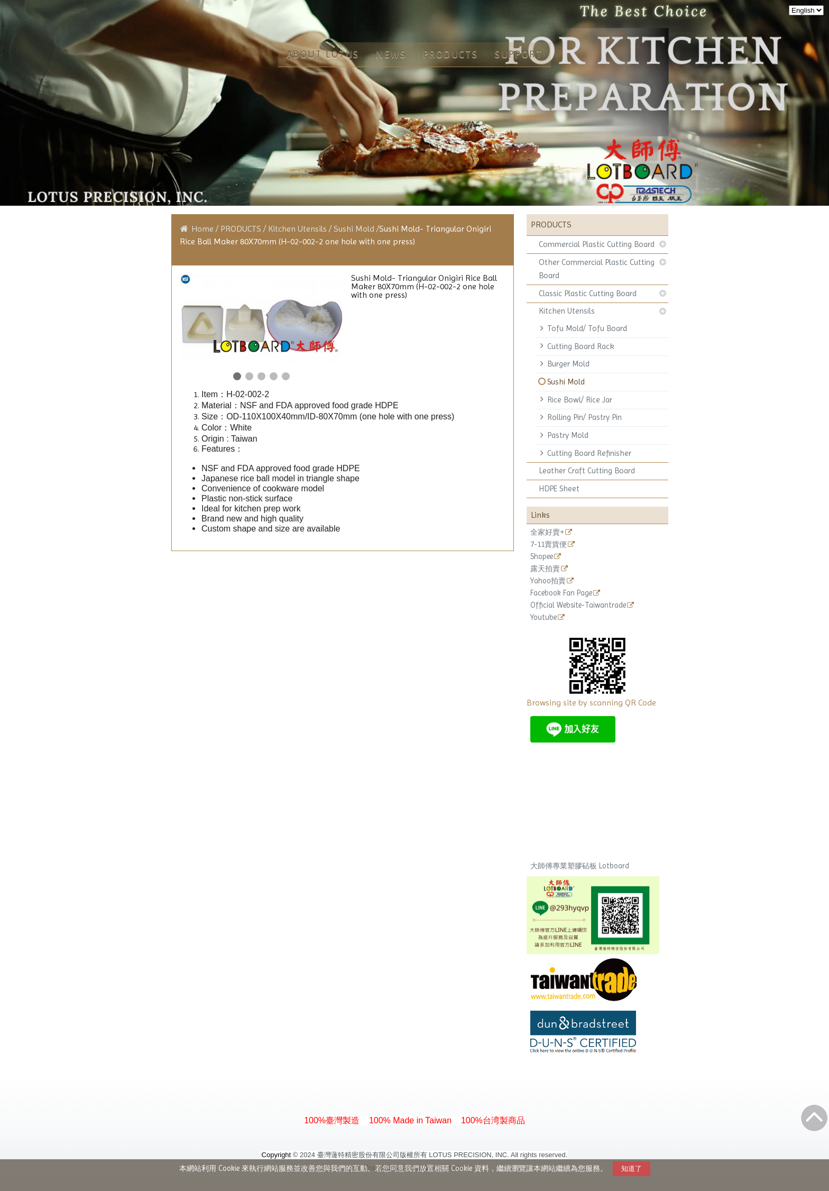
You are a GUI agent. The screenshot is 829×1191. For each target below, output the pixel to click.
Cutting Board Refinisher (589, 453)
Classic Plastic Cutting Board (588, 293)
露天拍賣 (545, 569)
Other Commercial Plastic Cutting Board (597, 269)
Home (202, 229)
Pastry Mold (567, 435)
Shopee (541, 557)
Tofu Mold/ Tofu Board (587, 328)
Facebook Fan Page (561, 593)
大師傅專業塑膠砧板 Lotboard (579, 866)
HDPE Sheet (559, 488)
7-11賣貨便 (548, 544)
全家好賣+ (547, 532)
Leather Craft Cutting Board (587, 470)
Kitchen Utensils (567, 311)
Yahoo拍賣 (548, 581)
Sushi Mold (566, 382)
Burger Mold (568, 364)
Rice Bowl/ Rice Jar (579, 400)
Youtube (543, 617)
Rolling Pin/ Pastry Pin (584, 417)
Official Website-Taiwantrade (578, 605)
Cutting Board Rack (580, 346)
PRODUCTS (241, 229)
